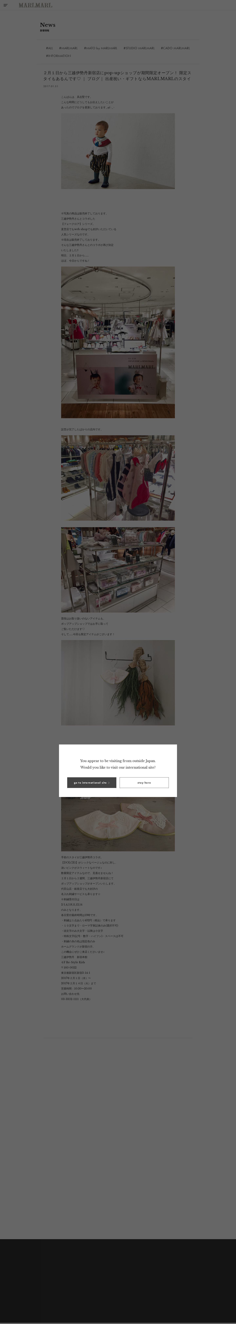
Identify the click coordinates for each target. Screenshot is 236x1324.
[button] (91, 782)
